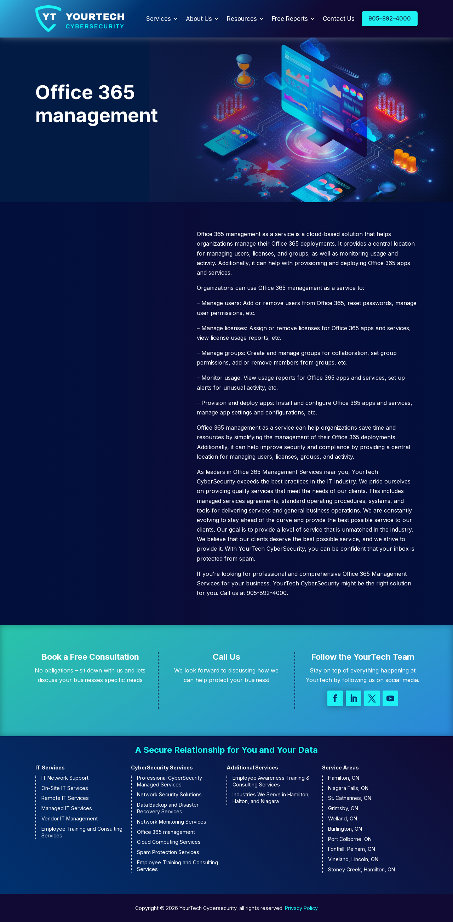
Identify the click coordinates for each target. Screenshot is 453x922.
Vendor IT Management (69, 818)
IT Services (50, 767)
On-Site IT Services (64, 788)
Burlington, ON (345, 829)
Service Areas (340, 767)
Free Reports (290, 18)
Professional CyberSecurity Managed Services (169, 781)
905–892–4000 (389, 18)
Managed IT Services (66, 808)
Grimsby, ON (343, 808)
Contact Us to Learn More (87, 154)
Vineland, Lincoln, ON (353, 859)
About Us (199, 18)
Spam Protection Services (168, 852)
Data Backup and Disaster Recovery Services (168, 808)
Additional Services (252, 767)
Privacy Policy (301, 908)
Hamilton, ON (343, 778)
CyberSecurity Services (162, 767)
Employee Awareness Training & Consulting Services (271, 781)
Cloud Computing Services (169, 842)
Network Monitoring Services (171, 822)
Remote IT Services (65, 798)
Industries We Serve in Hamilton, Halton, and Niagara (271, 797)
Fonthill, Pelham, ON (351, 849)
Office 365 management (166, 832)
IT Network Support (64, 778)
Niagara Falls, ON (348, 788)
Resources (242, 18)
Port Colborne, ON (350, 839)
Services (158, 18)
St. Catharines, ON (349, 798)
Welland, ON (342, 818)
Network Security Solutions (169, 794)
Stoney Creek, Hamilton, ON (361, 869)
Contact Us (339, 18)
